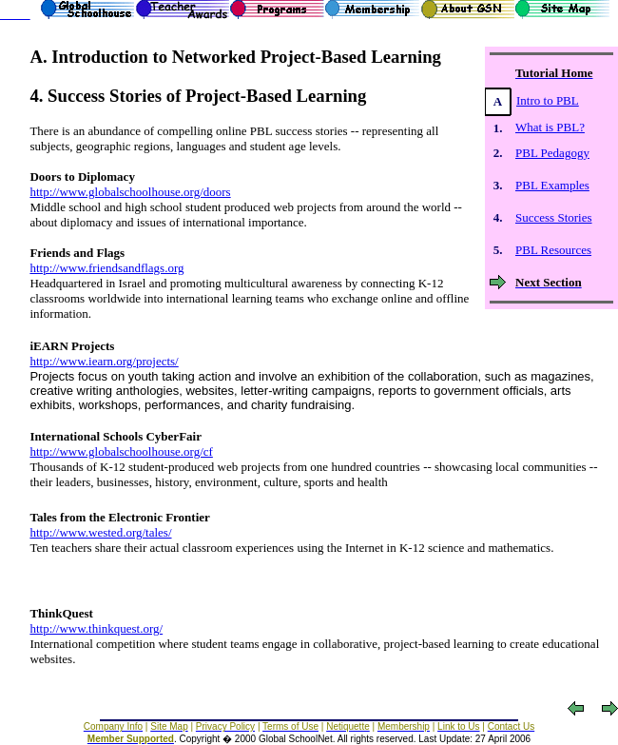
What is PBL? (550, 127)
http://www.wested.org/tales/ (100, 532)
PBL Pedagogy (552, 153)
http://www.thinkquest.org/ (96, 628)
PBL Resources (553, 250)
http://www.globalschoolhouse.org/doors (129, 192)
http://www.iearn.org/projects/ (103, 361)
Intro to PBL (547, 100)
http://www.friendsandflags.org (106, 268)
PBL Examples (552, 185)
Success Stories (553, 217)
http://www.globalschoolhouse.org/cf (120, 451)
